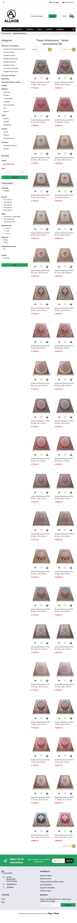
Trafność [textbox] (34, 49)
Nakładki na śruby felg (10, 59)
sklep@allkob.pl (11, 884)
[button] (45, 871)
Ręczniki (6, 149)
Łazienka (60, 29)
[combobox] (41, 49)
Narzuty (6, 111)
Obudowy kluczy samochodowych (14, 49)
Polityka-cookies (45, 891)
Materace (7, 92)
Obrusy (6, 132)
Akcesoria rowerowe (9, 75)
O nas (3, 899)
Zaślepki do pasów (9, 55)
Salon (40, 29)
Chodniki (6, 121)
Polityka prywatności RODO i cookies (52, 881)
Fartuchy (6, 135)
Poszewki (7, 102)
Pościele (7, 95)
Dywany (7, 118)
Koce (5, 108)
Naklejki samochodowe (11, 71)
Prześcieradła (8, 98)
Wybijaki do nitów (9, 65)
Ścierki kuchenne (9, 138)
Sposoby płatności (46, 884)
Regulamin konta (45, 878)
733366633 (10, 887)
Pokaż (15, 265)
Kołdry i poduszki (9, 105)
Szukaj (14, 177)
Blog (3, 902)
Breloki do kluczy (9, 52)
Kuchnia (49, 29)
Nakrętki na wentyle (10, 62)
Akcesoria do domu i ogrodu (11, 82)
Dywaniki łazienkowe (10, 145)
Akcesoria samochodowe (13, 29)
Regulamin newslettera (47, 888)
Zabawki (4, 85)
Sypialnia (30, 29)
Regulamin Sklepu (46, 875)
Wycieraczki (7, 125)
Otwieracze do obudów (11, 68)
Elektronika (6, 79)
